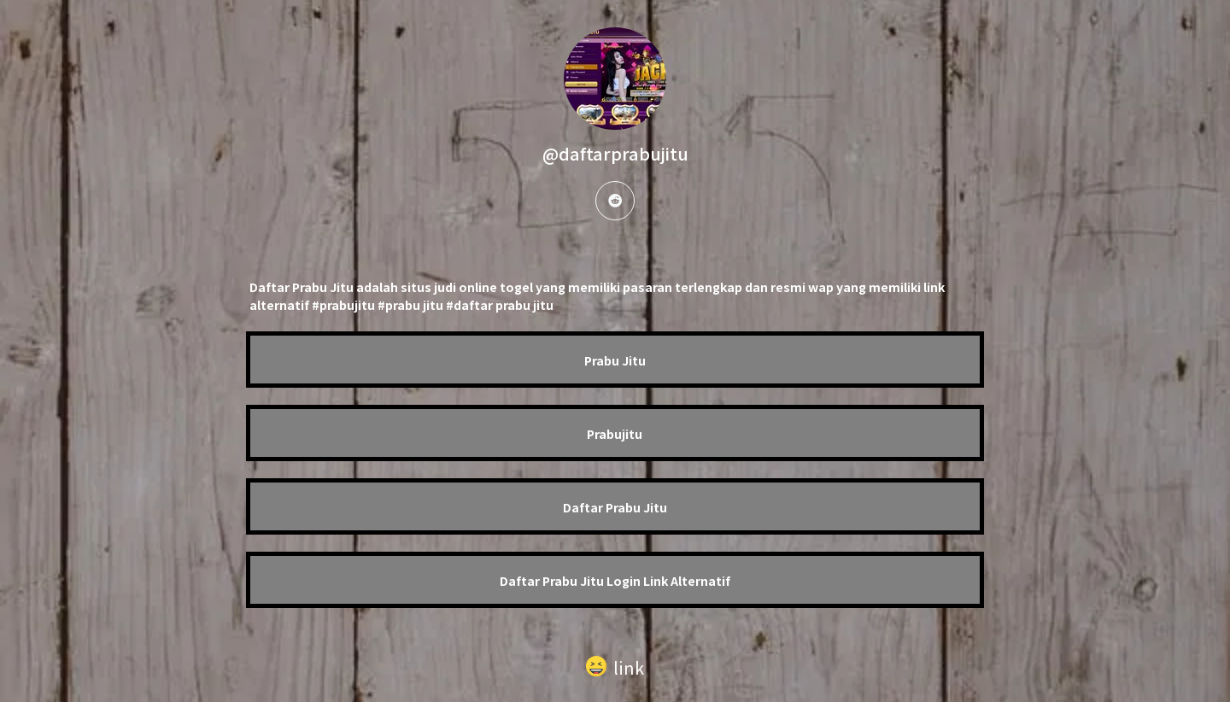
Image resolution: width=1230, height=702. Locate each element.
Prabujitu (614, 433)
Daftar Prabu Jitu (615, 507)
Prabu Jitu (615, 360)
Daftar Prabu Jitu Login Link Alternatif (615, 580)
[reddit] (615, 200)
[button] (615, 663)
